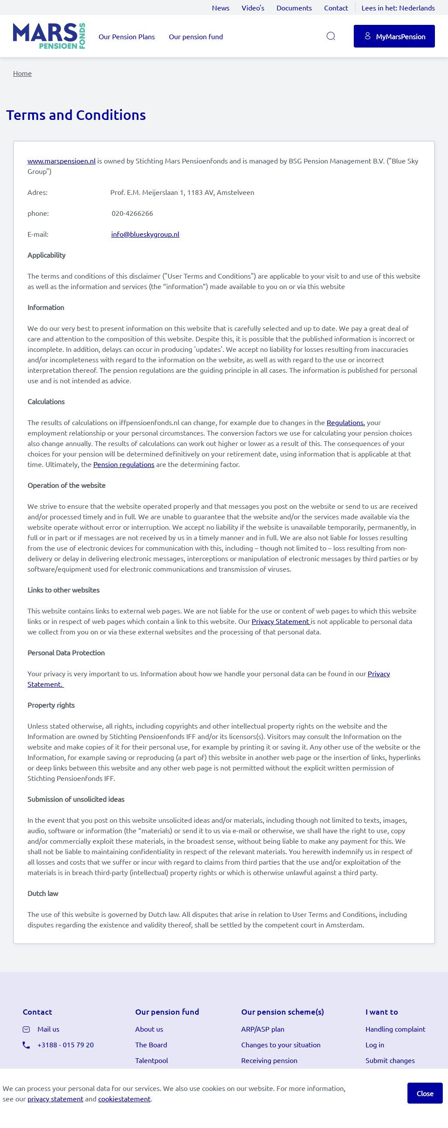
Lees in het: (398, 7)
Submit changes (390, 1060)
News (220, 7)
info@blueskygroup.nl (145, 233)
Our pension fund (196, 36)
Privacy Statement (280, 621)
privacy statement (55, 1098)
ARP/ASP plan (262, 1028)
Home (22, 72)
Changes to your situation (281, 1044)
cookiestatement (124, 1098)
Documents (294, 7)
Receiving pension (269, 1060)
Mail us (48, 1028)
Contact (336, 7)
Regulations (345, 422)
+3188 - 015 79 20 (66, 1044)
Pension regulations (123, 464)
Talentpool (151, 1060)
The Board (151, 1044)
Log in (375, 1044)
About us (149, 1028)
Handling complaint (395, 1028)
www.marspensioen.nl (61, 160)
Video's (253, 7)
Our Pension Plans (127, 36)
